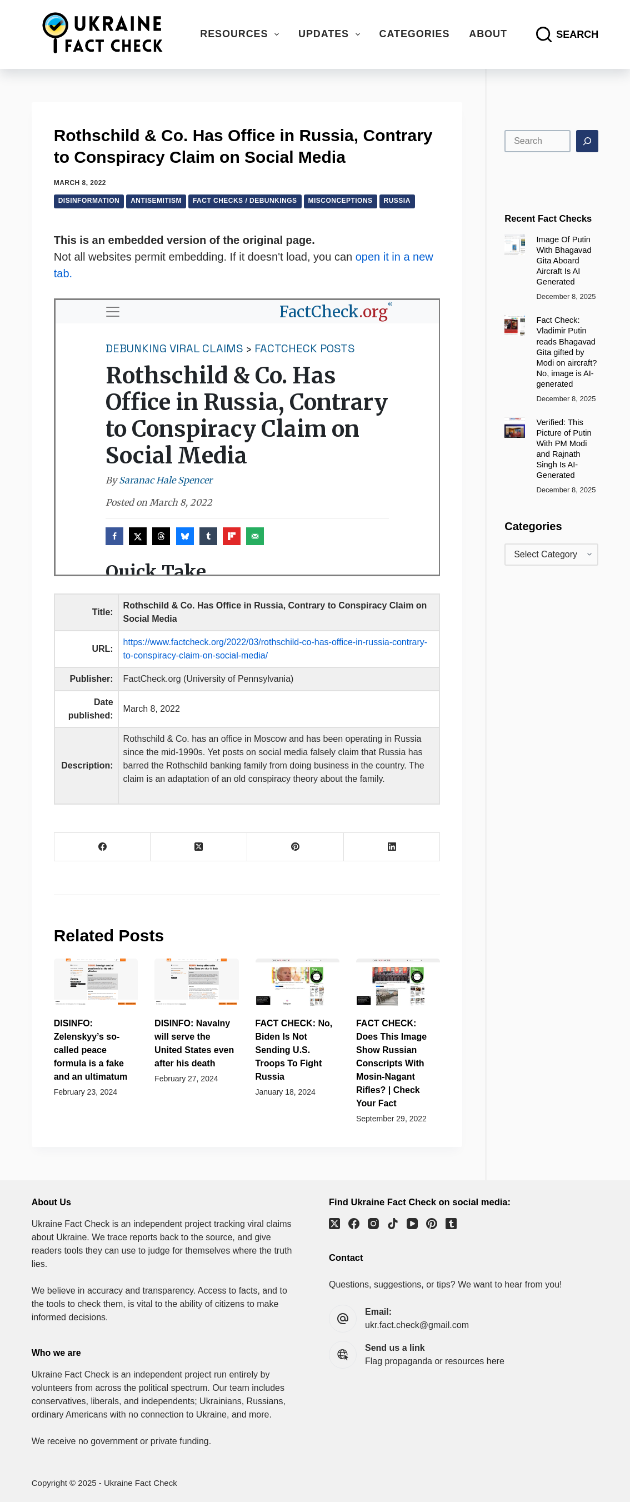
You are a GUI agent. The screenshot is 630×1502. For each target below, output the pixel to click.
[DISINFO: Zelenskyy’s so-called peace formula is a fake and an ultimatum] (96, 982)
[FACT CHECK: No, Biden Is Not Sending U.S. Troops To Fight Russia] (297, 982)
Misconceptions (340, 200)
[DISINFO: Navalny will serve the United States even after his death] (196, 982)
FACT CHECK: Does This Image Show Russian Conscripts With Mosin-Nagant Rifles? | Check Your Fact (391, 1063)
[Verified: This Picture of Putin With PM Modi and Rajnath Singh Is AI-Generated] (514, 427)
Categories (414, 33)
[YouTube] (412, 1223)
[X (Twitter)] (199, 847)
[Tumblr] (451, 1223)
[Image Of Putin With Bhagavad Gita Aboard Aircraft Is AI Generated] (514, 244)
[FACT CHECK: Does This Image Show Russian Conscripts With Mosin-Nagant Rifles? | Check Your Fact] (398, 982)
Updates (331, 34)
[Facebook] (102, 847)
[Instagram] (373, 1223)
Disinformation (89, 200)
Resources (241, 34)
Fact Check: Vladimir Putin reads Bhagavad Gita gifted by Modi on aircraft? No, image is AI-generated (566, 352)
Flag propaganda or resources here (434, 1361)
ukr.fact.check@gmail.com (417, 1325)
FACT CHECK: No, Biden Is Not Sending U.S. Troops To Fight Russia (294, 1050)
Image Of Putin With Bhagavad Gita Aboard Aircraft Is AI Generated (563, 260)
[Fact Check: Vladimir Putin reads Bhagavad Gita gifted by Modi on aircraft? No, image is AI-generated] (514, 325)
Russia (397, 200)
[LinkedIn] (392, 847)
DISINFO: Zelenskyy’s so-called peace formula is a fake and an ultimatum (90, 1050)
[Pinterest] (295, 847)
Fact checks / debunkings (245, 200)
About (488, 33)
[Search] (567, 34)
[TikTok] (392, 1223)
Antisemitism (156, 200)
